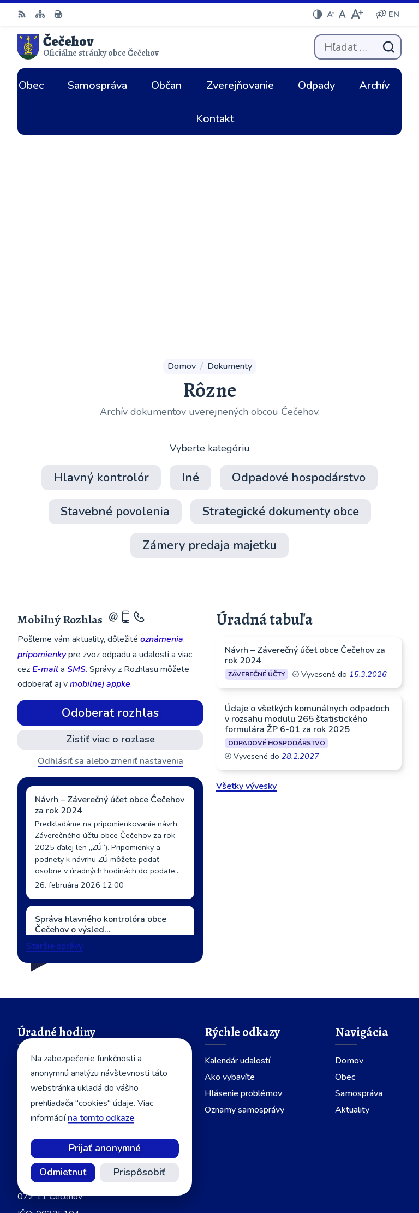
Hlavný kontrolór (101, 262)
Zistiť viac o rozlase (110, 524)
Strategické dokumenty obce (280, 296)
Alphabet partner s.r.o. (346, 1153)
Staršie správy (54, 731)
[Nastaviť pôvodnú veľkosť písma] (342, 14)
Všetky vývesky (246, 571)
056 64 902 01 (48, 1029)
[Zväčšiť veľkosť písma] (356, 14)
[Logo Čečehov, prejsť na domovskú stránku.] (88, 47)
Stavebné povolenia (115, 296)
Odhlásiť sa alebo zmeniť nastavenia (110, 546)
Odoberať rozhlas (110, 498)
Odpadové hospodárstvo (299, 262)
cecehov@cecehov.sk (59, 1042)
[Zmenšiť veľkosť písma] (331, 14)
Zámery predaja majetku (209, 330)
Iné (190, 262)
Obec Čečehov (362, 1168)
